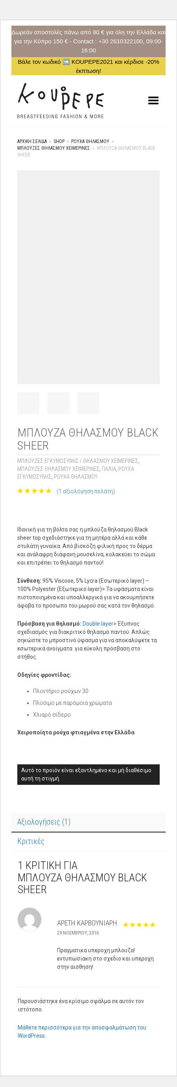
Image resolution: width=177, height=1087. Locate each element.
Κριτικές (30, 841)
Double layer (98, 624)
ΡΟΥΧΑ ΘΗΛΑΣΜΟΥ (90, 141)
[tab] (88, 822)
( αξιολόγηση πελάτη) (86, 491)
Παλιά (109, 469)
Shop (59, 141)
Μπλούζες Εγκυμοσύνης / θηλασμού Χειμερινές (77, 461)
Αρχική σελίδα (32, 141)
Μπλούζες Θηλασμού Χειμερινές (53, 148)
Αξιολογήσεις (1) (43, 822)
